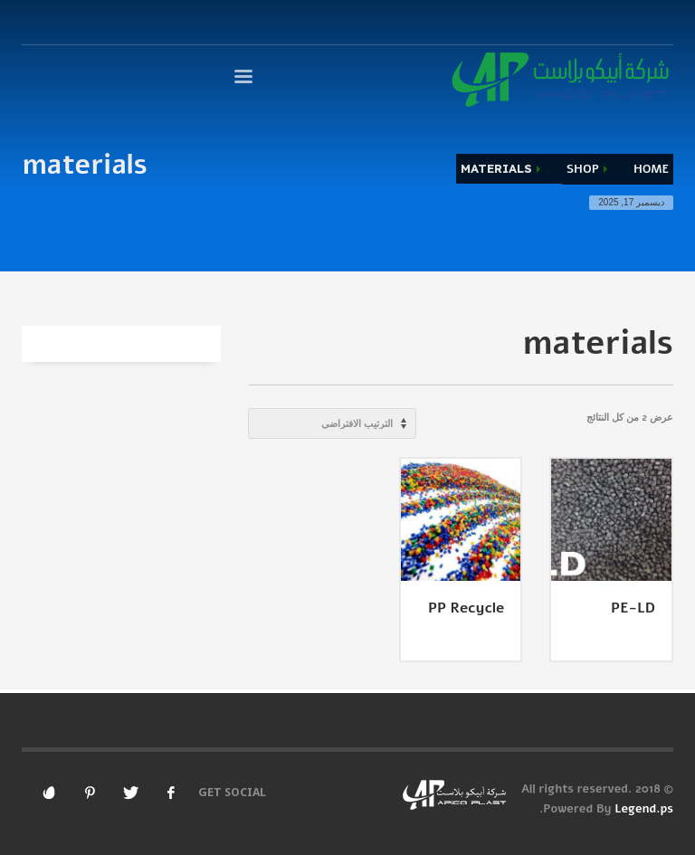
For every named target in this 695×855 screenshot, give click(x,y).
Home (651, 169)
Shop (582, 169)
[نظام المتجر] (332, 423)
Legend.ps (643, 809)
